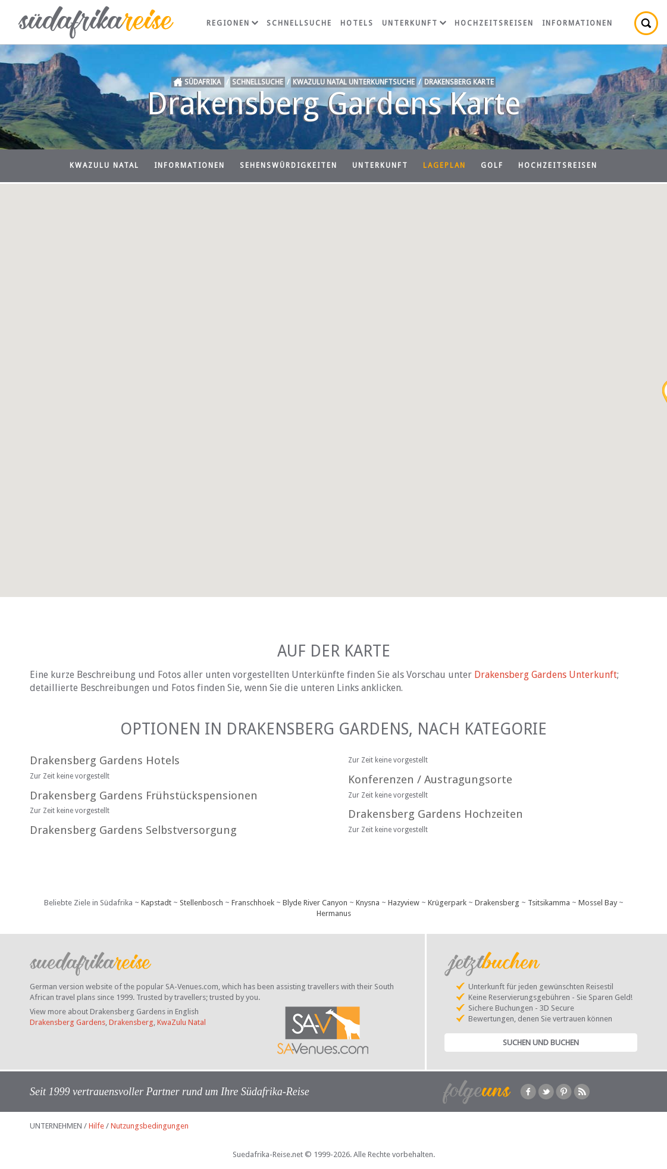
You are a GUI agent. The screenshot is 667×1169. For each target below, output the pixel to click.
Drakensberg (497, 902)
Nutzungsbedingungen (150, 1125)
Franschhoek (252, 902)
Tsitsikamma (549, 902)
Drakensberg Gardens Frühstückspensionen (144, 795)
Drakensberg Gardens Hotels (105, 760)
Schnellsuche (299, 23)
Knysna (368, 902)
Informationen (577, 23)
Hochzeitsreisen (494, 23)
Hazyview (403, 902)
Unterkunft (414, 23)
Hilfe (96, 1125)
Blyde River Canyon (315, 902)
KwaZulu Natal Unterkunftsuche (354, 82)
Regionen (232, 23)
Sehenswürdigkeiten (288, 165)
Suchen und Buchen (541, 1042)
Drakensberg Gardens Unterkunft (545, 674)
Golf (492, 165)
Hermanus (334, 913)
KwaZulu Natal (104, 165)
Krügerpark (447, 902)
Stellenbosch (201, 902)
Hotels (357, 23)
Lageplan (444, 165)
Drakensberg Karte (459, 82)
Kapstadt (156, 902)
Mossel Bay (597, 902)
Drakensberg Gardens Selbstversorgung (133, 830)
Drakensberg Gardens (67, 1022)
